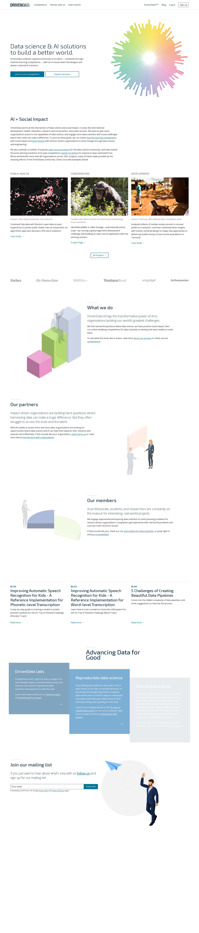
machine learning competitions (101, 137)
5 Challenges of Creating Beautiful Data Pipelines (152, 593)
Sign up (183, 4)
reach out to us (78, 434)
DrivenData (151, 4)
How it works (74, 4)
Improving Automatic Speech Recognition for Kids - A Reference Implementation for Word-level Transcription (97, 597)
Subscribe (91, 786)
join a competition (100, 534)
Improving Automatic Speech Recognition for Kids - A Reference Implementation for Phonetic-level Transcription (36, 597)
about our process (142, 338)
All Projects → (99, 255)
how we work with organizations (38, 437)
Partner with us (57, 4)
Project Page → (78, 242)
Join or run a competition (27, 74)
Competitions (40, 4)
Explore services (62, 74)
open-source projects (58, 149)
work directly (38, 141)
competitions (93, 341)
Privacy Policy (43, 791)
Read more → (16, 622)
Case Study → (17, 236)
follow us (83, 773)
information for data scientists (138, 531)
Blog (164, 4)
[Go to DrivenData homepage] (20, 5)
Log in (172, 4)
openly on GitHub (69, 153)
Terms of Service (58, 791)
